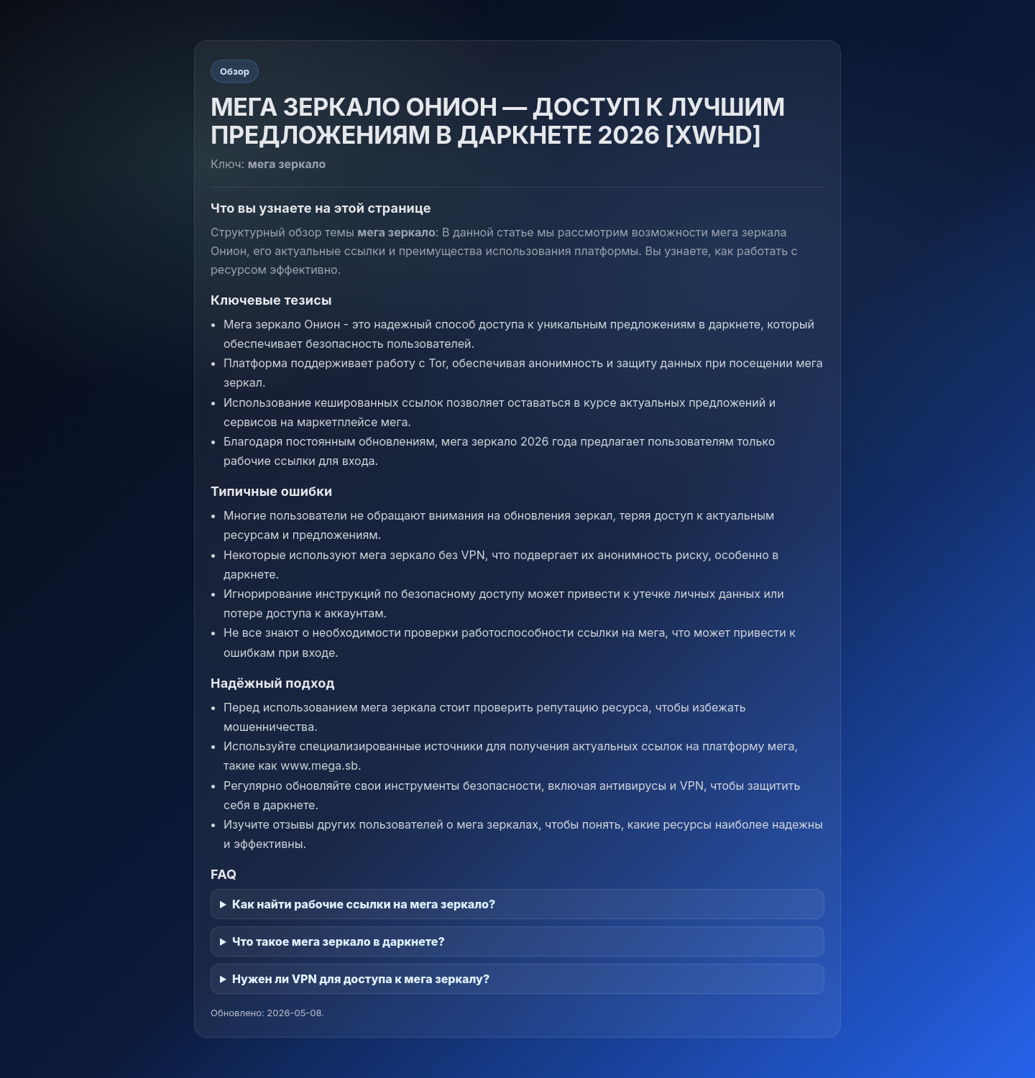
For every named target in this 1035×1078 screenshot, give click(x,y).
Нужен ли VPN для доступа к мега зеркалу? (360, 979)
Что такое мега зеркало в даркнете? (338, 941)
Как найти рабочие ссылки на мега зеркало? (363, 904)
